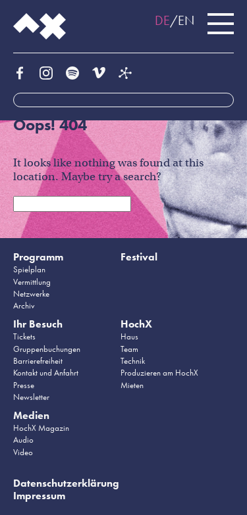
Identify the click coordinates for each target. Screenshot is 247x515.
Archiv (24, 305)
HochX (136, 324)
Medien (31, 415)
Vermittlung (32, 281)
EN (186, 20)
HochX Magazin (41, 427)
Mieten (132, 385)
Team (129, 349)
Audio (23, 439)
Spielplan (29, 269)
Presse (23, 385)
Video (23, 452)
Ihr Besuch (38, 324)
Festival (139, 257)
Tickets (24, 336)
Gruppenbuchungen (46, 349)
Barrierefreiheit (38, 360)
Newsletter (31, 397)
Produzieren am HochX (159, 372)
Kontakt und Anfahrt (45, 372)
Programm (38, 257)
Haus (129, 336)
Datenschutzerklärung (66, 483)
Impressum (39, 496)
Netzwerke (31, 293)
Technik (133, 360)
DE (162, 20)
